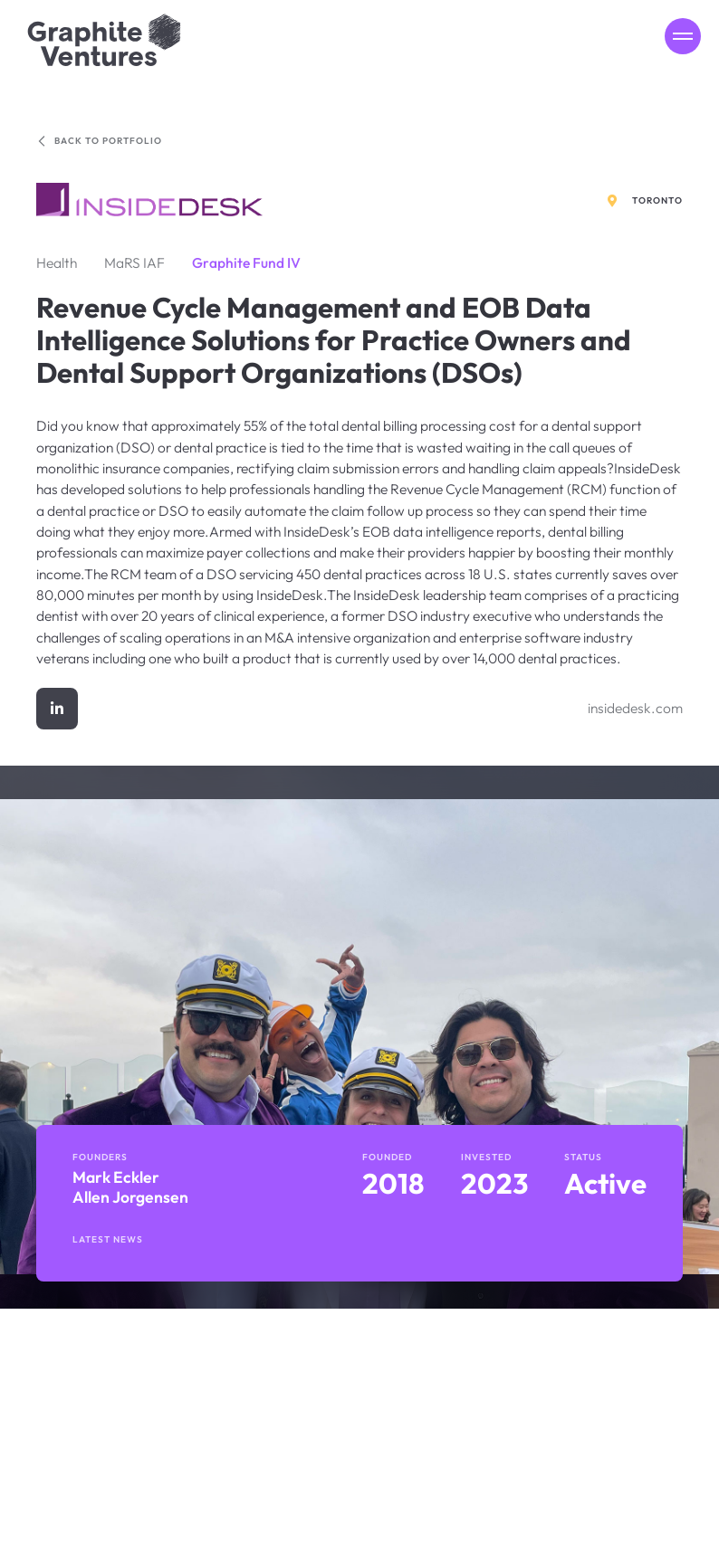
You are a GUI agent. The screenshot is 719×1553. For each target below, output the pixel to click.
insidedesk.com (635, 708)
